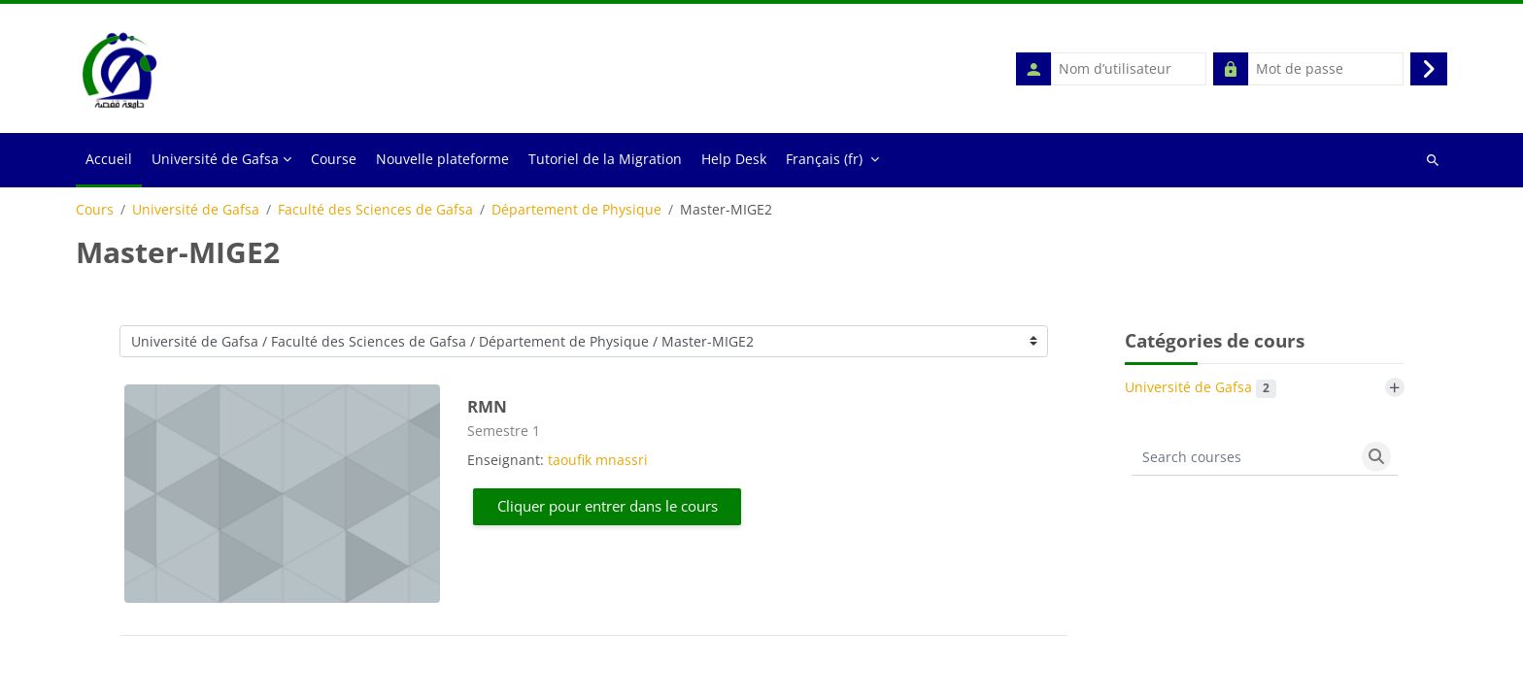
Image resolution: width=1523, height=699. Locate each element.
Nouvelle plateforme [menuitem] (442, 159)
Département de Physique (576, 210)
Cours (95, 210)
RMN (487, 407)
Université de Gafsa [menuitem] (215, 159)
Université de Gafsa (195, 210)
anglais (496, 679)
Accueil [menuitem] (108, 159)
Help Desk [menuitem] (733, 159)
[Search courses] (1243, 458)
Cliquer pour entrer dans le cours (607, 506)
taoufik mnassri (598, 460)
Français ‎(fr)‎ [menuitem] (824, 159)
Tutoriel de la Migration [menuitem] (605, 159)
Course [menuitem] (333, 159)
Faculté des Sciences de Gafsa (375, 210)
